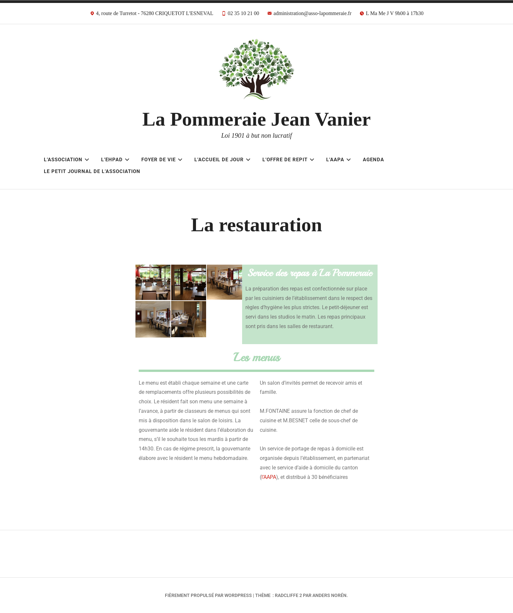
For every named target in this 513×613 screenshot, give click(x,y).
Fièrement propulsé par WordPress (208, 595)
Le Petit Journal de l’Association (92, 171)
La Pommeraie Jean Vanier (256, 119)
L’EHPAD (115, 160)
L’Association (66, 160)
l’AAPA (268, 477)
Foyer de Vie (162, 160)
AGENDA (373, 160)
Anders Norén (329, 595)
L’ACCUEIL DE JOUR (222, 160)
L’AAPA (338, 160)
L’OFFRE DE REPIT (288, 160)
